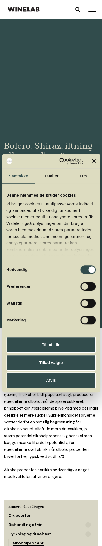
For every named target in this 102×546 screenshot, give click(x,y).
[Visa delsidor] (88, 525)
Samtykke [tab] (18, 176)
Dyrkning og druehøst (29, 534)
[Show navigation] (92, 9)
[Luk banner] (94, 161)
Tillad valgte (51, 362)
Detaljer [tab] (51, 176)
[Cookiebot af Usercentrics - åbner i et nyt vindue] (62, 161)
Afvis (51, 380)
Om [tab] (83, 176)
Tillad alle (51, 344)
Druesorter (19, 515)
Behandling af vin (25, 525)
